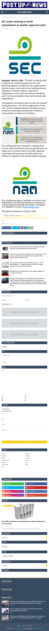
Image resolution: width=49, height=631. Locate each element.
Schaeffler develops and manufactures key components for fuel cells (23, 522)
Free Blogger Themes (37, 628)
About (23, 626)
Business (4, 300)
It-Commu (27, 458)
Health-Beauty (5, 460)
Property (27, 456)
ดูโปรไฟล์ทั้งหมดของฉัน (7, 411)
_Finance (27, 300)
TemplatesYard (19, 628)
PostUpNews (6, 29)
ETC (3, 466)
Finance (9, 223)
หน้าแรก (4, 17)
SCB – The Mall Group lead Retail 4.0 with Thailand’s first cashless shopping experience (26, 609)
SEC (7, 17)
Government (5, 464)
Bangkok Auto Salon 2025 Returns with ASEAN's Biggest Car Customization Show (27, 272)
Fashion (27, 460)
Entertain (4, 462)
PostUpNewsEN (24, 12)
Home (3, 453)
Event (26, 464)
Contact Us (29, 626)
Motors (3, 458)
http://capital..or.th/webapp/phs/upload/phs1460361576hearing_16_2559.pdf (24, 217)
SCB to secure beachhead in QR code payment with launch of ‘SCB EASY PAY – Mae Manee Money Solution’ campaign (27, 602)
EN (6, 223)
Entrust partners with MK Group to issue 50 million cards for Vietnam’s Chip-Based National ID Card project (27, 247)
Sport (26, 462)
